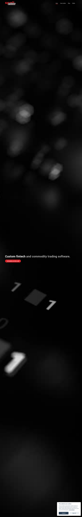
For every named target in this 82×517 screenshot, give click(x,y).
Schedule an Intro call (13, 261)
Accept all (63, 513)
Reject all (74, 513)
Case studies (63, 3)
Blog (69, 3)
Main (57, 3)
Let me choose (71, 509)
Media (73, 3)
